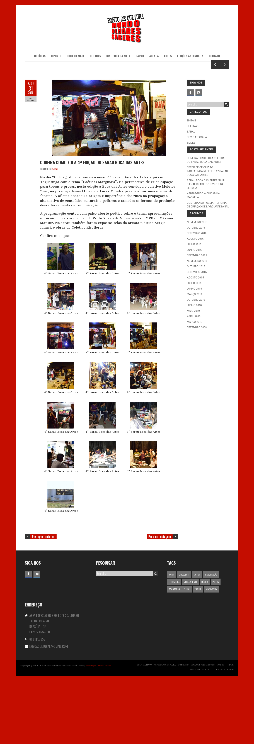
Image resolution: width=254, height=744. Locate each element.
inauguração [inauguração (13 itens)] (211, 637)
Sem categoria (197, 199)
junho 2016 (194, 312)
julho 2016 (194, 306)
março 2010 (194, 384)
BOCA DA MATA (75, 56)
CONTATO (214, 56)
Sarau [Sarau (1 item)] (187, 651)
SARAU (140, 56)
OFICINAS (95, 56)
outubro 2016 (196, 290)
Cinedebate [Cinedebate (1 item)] (184, 637)
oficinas (193, 188)
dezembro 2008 (197, 389)
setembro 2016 (197, 295)
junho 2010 (194, 367)
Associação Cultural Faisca (98, 728)
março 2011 (194, 356)
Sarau (55, 231)
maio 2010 (193, 373)
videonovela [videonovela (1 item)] (211, 651)
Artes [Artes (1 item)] (172, 637)
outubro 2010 (196, 362)
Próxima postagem (159, 599)
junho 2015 (194, 351)
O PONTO (56, 56)
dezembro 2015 (197, 317)
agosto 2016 (195, 301)
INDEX (230, 727)
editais (191, 183)
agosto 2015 (195, 340)
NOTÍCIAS (40, 56)
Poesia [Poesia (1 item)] (215, 644)
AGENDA (154, 56)
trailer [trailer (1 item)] (198, 651)
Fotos (168, 56)
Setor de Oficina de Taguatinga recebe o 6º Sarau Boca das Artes (207, 233)
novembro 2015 (197, 323)
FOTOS (220, 727)
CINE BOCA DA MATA (118, 56)
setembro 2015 (197, 334)
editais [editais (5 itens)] (197, 637)
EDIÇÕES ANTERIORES (190, 56)
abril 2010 (193, 378)
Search (226, 166)
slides (191, 205)
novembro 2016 (197, 284)
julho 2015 (194, 345)
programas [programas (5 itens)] (174, 651)
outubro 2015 (196, 329)
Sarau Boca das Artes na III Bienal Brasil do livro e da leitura (205, 246)
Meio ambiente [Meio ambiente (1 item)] (190, 644)
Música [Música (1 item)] (204, 644)
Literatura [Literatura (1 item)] (174, 644)
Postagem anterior (43, 599)
